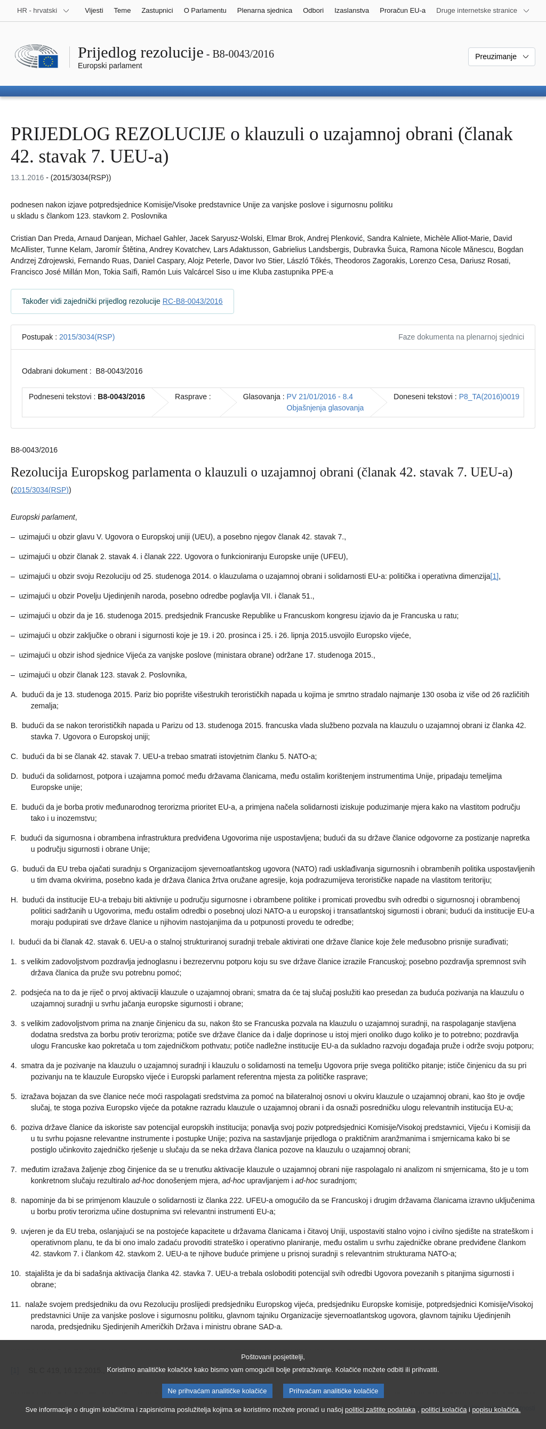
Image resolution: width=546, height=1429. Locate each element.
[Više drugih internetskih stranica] (483, 10)
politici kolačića (444, 1418)
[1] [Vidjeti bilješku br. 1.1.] (495, 576)
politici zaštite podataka (380, 1418)
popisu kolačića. (496, 1418)
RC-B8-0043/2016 (193, 301)
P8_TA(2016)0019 (489, 396)
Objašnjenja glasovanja (325, 407)
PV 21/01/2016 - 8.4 (320, 396)
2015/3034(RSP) (87, 337)
